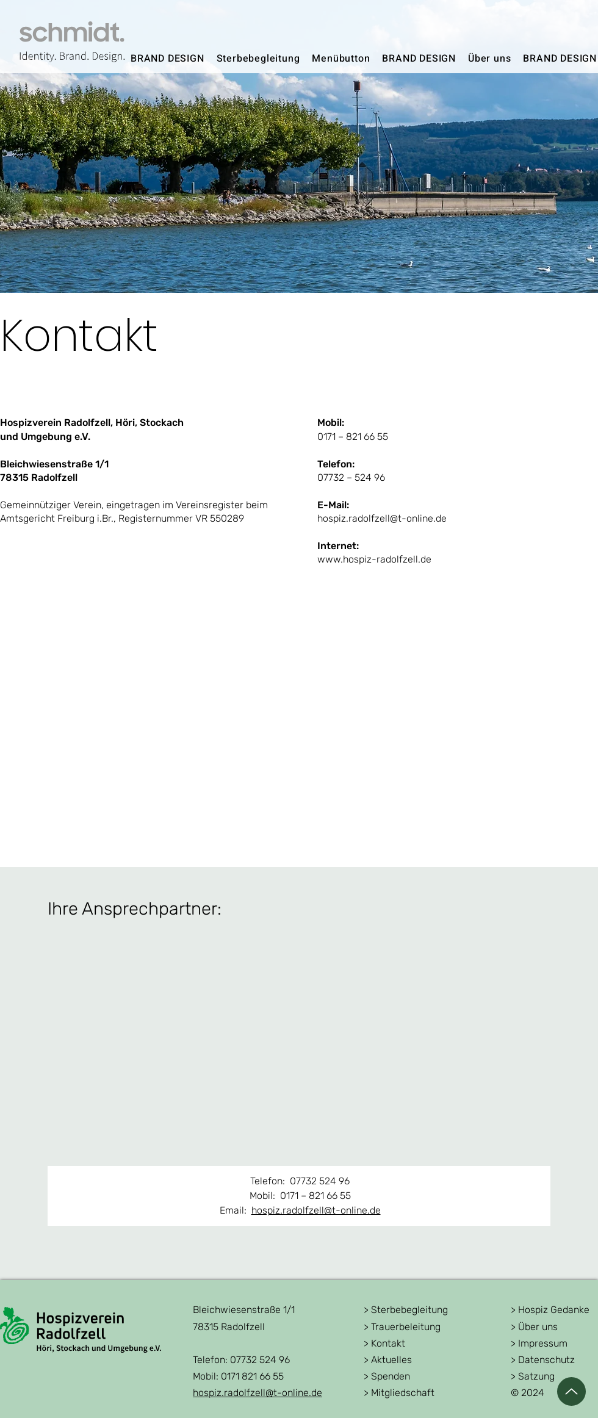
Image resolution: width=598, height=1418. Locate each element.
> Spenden (387, 1376)
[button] (258, 58)
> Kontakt (384, 1343)
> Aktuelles (388, 1360)
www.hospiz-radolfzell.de (374, 559)
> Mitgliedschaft (399, 1392)
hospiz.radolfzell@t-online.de (316, 1210)
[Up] (571, 1391)
